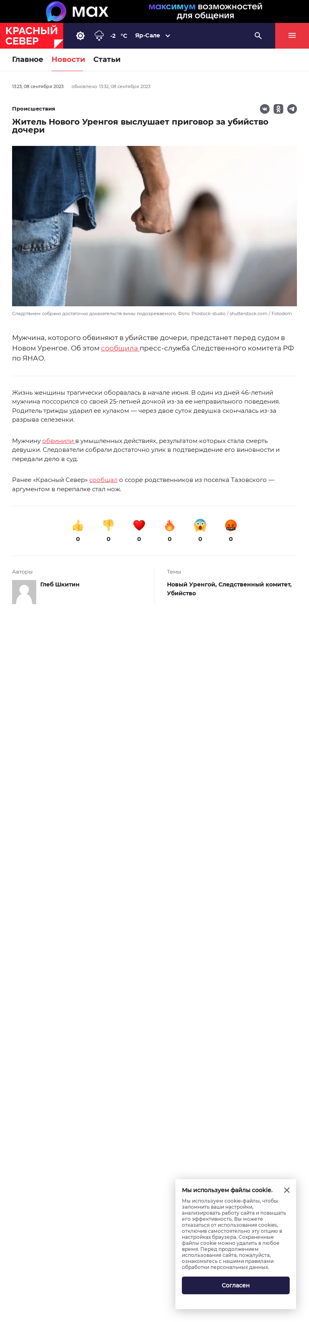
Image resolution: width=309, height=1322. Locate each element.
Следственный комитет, (255, 584)
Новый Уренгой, (192, 584)
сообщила (120, 348)
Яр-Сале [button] (147, 35)
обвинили (58, 441)
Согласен (236, 1285)
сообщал (103, 480)
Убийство (181, 593)
